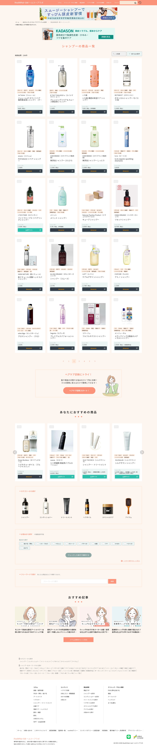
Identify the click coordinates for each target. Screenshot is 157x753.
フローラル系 (24, 673)
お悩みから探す (89, 712)
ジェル (119, 671)
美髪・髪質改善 (38, 690)
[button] (135, 2)
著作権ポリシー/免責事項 (118, 730)
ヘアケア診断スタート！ (79, 390)
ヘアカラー (37, 700)
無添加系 (76, 671)
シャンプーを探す (89, 693)
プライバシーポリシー (135, 730)
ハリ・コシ (109, 668)
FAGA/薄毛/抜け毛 (114, 690)
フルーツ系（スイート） (37, 673)
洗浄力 (29, 671)
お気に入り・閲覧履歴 (68, 693)
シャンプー (23, 661)
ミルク (114, 671)
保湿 (126, 668)
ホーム (17, 22)
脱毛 (34, 715)
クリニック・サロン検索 (70, 2)
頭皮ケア (22, 671)
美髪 (109, 693)
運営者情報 (52, 730)
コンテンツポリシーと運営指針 (90, 730)
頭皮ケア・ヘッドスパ (40, 709)
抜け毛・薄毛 (28, 544)
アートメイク (37, 697)
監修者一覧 (62, 730)
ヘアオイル (55, 661)
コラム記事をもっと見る (78, 639)
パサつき (84, 544)
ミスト (125, 671)
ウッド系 (71, 673)
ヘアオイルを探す (89, 703)
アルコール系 (56, 671)
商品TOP (86, 690)
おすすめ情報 (100, 2)
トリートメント (46, 661)
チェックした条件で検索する (78, 555)
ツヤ (41, 671)
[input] (128, 2)
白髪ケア (131, 668)
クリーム (107, 671)
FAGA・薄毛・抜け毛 (40, 693)
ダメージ (71, 544)
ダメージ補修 (119, 668)
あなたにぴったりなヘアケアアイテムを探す (35, 22)
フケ (106, 544)
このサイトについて (40, 730)
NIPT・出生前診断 (39, 722)
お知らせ (108, 2)
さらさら (35, 671)
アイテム (74, 661)
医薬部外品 (89, 671)
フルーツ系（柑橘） (53, 673)
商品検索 (82, 2)
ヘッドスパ (111, 700)
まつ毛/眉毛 (112, 703)
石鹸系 (83, 671)
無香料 (134, 671)
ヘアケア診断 (90, 2)
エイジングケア (93, 668)
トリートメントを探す (91, 700)
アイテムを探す (88, 709)
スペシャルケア (66, 661)
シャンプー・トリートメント (42, 703)
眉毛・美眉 (37, 712)
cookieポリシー (73, 730)
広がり (26, 548)
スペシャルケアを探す (91, 706)
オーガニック (99, 671)
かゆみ (117, 544)
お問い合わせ (28, 730)
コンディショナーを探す (91, 697)
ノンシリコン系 (67, 671)
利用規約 (105, 730)
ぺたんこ (58, 544)
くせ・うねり (44, 544)
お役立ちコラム (38, 719)
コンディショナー (33, 661)
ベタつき (129, 544)
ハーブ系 (78, 673)
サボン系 (63, 673)
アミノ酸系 (47, 671)
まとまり (102, 668)
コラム (60, 2)
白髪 (96, 544)
